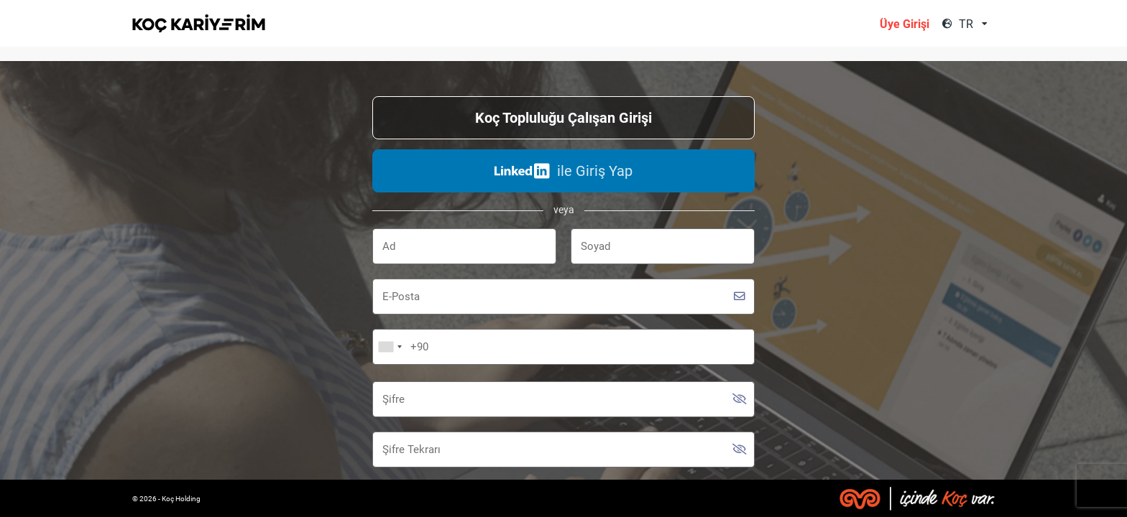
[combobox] (975, 24)
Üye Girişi (904, 24)
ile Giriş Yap (563, 171)
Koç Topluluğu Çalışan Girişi (563, 117)
